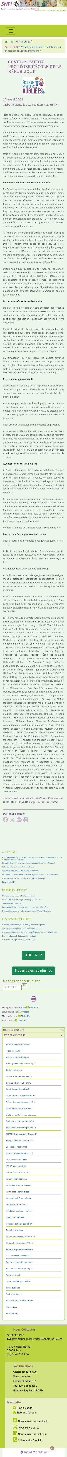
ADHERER (33, 955)
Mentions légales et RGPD (28, 1390)
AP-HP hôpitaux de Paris (17, 1057)
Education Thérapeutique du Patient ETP (18, 940)
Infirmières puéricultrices (17, 1192)
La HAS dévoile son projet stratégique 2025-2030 (21, 899)
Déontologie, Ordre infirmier (19, 1108)
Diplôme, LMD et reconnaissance (21, 1115)
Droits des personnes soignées (20, 1121)
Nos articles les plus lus (33, 970)
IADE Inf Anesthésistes (16, 1160)
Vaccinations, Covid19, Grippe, (19, 1301)
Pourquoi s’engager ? (25, 1386)
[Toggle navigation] (11, 31)
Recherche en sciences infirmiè (20, 1236)
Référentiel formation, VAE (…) (20, 1243)
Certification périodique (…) (19, 1076)
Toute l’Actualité (13, 1030)
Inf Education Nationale (16, 1179)
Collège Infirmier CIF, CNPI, (18, 1083)
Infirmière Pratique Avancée (19, 1185)
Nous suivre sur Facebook (30, 1421)
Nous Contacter (24, 1330)
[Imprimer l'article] (25, 821)
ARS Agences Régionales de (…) (21, 1063)
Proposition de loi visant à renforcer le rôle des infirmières (25, 907)
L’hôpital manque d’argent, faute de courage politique (23, 878)
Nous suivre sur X (26, 1427)
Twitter (23, 1012)
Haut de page (22, 1408)
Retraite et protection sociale (19, 1249)
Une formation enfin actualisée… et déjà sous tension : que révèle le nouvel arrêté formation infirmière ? (32, 858)
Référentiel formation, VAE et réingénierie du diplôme (23, 925)
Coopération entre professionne (20, 1096)
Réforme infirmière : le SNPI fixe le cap (18, 867)
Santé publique (13, 1288)
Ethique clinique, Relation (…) (19, 1140)
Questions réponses (15, 1217)
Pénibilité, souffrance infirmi (19, 1211)
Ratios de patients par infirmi (19, 1224)
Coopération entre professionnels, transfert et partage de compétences (29, 932)
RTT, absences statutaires (17, 1256)
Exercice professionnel (16, 1147)
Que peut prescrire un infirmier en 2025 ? (18, 896)
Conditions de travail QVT (17, 1089)
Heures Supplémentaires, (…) (19, 1153)
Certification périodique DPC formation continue (21, 928)
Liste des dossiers (14, 1035)
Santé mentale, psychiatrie (18, 1281)
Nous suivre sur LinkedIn (30, 1434)
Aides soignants (13, 1051)
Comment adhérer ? (24, 1381)
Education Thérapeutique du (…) (21, 1128)
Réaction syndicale (14, 1230)
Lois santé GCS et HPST (17, 1204)
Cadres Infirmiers (14, 1070)
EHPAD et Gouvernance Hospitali (21, 1134)
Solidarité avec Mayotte (11, 903)
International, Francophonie (18, 1198)
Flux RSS (20, 1021)
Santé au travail (13, 1275)
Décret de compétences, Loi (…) (20, 1102)
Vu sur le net (12, 1313)
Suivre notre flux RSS (28, 1440)
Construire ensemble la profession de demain (20, 870)
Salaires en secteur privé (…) (19, 1269)
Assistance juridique (24, 1372)
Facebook (32, 1007)
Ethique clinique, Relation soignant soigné (19, 936)
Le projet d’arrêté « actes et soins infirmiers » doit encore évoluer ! (28, 863)
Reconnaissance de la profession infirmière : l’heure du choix (26, 911)
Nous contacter (22, 1376)
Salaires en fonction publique (19, 1262)
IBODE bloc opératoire (16, 1166)
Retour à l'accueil (25, 1412)
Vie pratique (11, 1307)
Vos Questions (23, 1366)
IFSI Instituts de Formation (18, 1172)
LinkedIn (24, 1016)
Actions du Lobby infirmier (18, 1044)
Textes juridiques (14, 1294)
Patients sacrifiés (9, 882)
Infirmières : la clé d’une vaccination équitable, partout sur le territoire (30, 874)
